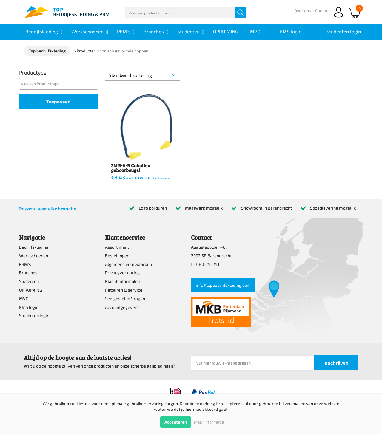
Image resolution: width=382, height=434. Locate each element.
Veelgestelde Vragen (125, 298)
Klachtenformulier (123, 281)
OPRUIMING (30, 289)
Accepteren (175, 421)
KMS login (28, 307)
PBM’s (25, 264)
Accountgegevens (122, 307)
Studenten (29, 281)
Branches (28, 272)
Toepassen (58, 101)
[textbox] (60, 83)
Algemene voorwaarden (128, 264)
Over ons (302, 10)
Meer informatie (209, 421)
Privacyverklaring (122, 272)
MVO (24, 298)
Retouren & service (123, 289)
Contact (322, 10)
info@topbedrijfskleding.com (223, 285)
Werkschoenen (33, 255)
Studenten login (34, 315)
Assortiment (117, 246)
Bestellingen (117, 255)
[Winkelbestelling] (142, 75)
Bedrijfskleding (33, 246)
